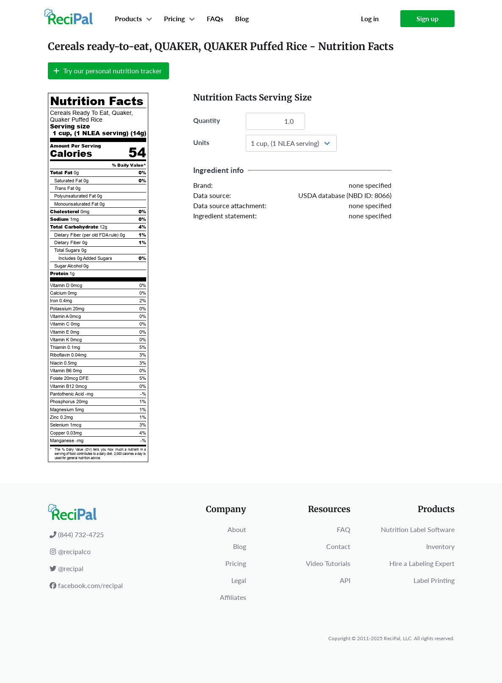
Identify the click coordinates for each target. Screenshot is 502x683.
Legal (238, 580)
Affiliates (233, 597)
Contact (338, 546)
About (236, 529)
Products (128, 18)
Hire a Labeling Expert (422, 563)
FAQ (343, 529)
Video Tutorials (328, 563)
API (345, 580)
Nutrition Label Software (418, 529)
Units (201, 142)
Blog (242, 18)
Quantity (206, 120)
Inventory (440, 546)
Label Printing (434, 580)
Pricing (174, 18)
